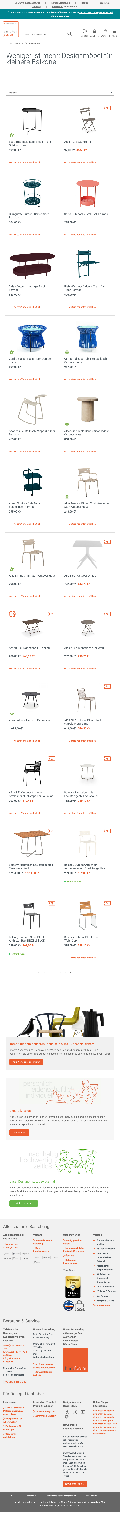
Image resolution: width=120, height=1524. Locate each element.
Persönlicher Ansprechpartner (103, 1268)
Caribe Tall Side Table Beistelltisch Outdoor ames (85, 360)
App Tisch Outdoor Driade (80, 576)
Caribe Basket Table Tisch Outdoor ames (30, 360)
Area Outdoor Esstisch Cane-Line (29, 720)
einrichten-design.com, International (104, 1432)
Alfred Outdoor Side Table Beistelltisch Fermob (25, 505)
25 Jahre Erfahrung (104, 1291)
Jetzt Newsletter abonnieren (26, 1062)
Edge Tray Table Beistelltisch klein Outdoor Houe (30, 143)
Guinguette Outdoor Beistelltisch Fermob (29, 216)
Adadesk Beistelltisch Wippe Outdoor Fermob (32, 432)
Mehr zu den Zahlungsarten (10, 1246)
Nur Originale (101, 1296)
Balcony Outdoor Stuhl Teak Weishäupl (81, 939)
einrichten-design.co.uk (105, 1423)
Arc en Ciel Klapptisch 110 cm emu (30, 648)
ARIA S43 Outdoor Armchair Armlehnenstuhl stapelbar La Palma (31, 794)
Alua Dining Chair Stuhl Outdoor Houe (32, 576)
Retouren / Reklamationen (70, 1261)
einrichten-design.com (104, 1427)
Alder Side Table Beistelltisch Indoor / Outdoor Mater (87, 432)
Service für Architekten (9, 1435)
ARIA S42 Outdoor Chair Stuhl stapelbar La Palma (82, 722)
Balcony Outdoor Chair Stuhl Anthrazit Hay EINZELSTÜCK (27, 939)
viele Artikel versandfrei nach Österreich (103, 1257)
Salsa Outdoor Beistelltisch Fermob (86, 214)
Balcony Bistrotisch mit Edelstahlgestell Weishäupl (81, 794)
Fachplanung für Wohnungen (12, 1428)
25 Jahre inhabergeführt (27, 3)
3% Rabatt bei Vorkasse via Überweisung (101, 1278)
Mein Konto (94, 36)
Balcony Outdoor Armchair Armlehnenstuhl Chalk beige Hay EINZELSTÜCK (84, 866)
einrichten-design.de (103, 1410)
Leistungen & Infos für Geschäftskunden (73, 1249)
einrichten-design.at (103, 1414)
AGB (12, 1495)
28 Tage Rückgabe (104, 1249)
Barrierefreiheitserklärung (59, 1495)
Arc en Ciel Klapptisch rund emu (84, 648)
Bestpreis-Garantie (104, 1301)
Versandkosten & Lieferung (42, 1242)
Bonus (84, 3)
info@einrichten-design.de (11, 1360)
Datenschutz (91, 1495)
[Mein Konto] (84, 32)
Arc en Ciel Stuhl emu (77, 142)
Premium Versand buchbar (103, 1242)
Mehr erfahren (19, 1132)
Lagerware (57, 6)
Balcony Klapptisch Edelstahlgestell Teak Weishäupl (31, 866)
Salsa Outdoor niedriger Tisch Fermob (27, 288)
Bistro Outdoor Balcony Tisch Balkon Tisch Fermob (86, 288)
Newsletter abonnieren (76, 1484)
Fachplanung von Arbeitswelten (12, 1420)
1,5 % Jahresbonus (104, 1287)
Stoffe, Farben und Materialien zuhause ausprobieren (13, 1411)
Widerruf (31, 1495)
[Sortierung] (60, 93)
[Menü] (114, 32)
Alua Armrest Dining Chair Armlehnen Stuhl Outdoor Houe (87, 505)
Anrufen (84, 36)
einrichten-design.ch (103, 1417)
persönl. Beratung (60, 3)
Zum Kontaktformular (15, 1382)
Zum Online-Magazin (44, 1415)
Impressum (71, 1495)
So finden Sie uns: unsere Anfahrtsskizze (44, 1366)
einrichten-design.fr (103, 1420)
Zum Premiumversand (41, 1249)
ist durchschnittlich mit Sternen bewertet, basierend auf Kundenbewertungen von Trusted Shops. (60, 1504)
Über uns (68, 1255)
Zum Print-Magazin (44, 1411)
